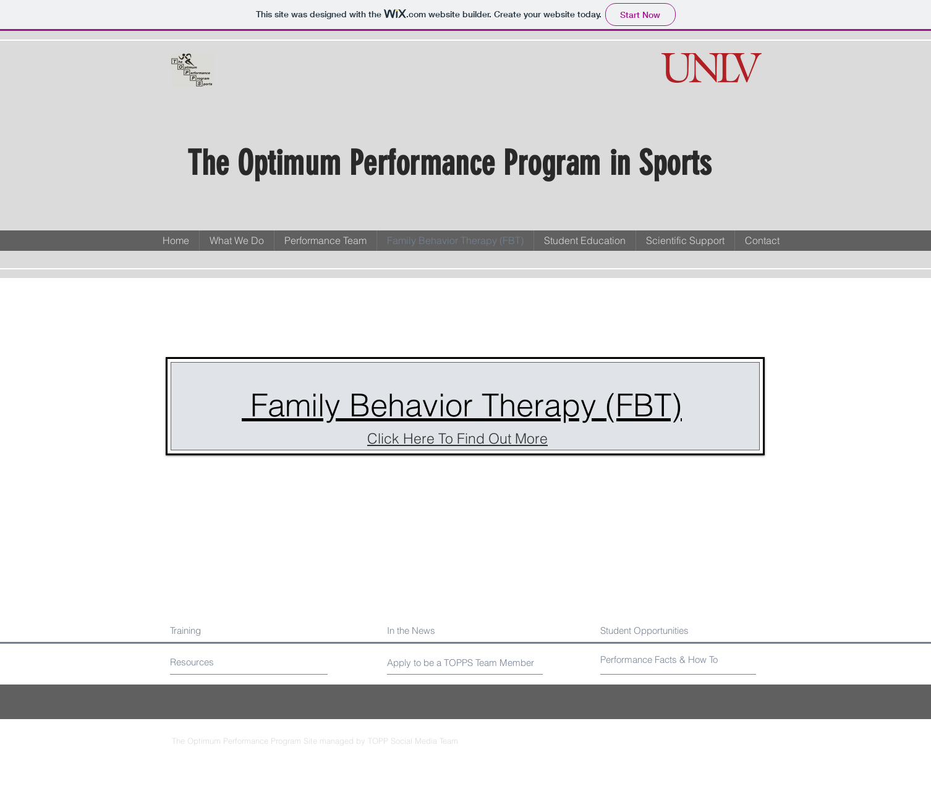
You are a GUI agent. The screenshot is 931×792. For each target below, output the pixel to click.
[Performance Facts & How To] (660, 659)
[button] (325, 240)
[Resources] (216, 661)
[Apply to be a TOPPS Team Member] (462, 662)
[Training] (223, 630)
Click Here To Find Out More (457, 438)
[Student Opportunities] (669, 630)
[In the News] (441, 630)
